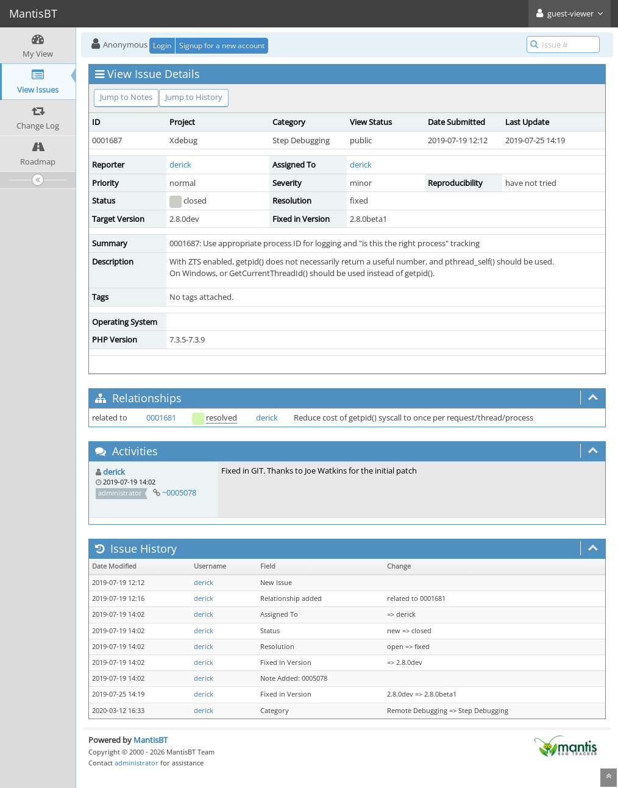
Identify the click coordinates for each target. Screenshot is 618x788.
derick (180, 164)
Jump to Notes (126, 96)
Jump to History (193, 96)
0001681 (161, 417)
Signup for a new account (222, 45)
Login (162, 45)
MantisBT (150, 739)
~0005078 (179, 492)
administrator (136, 762)
